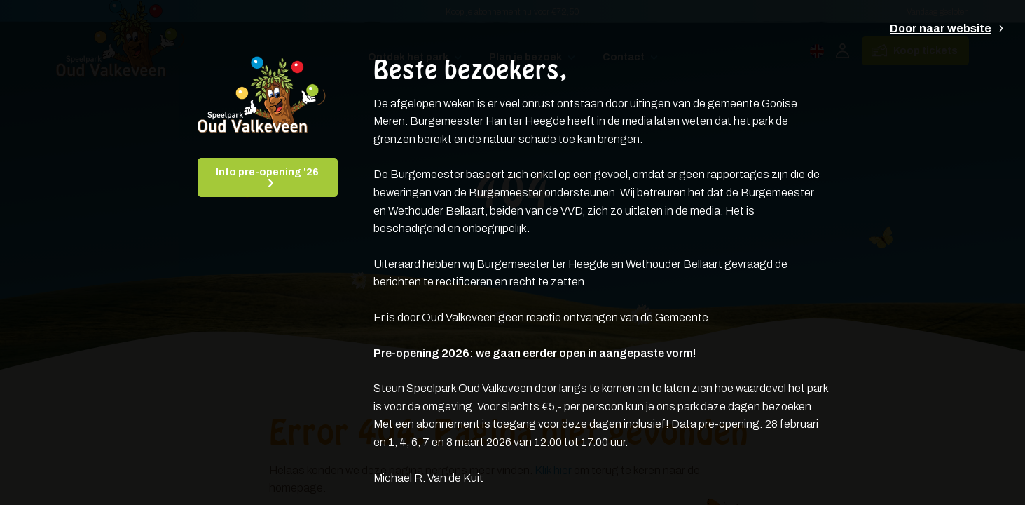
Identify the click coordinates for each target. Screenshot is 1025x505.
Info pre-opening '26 (267, 172)
